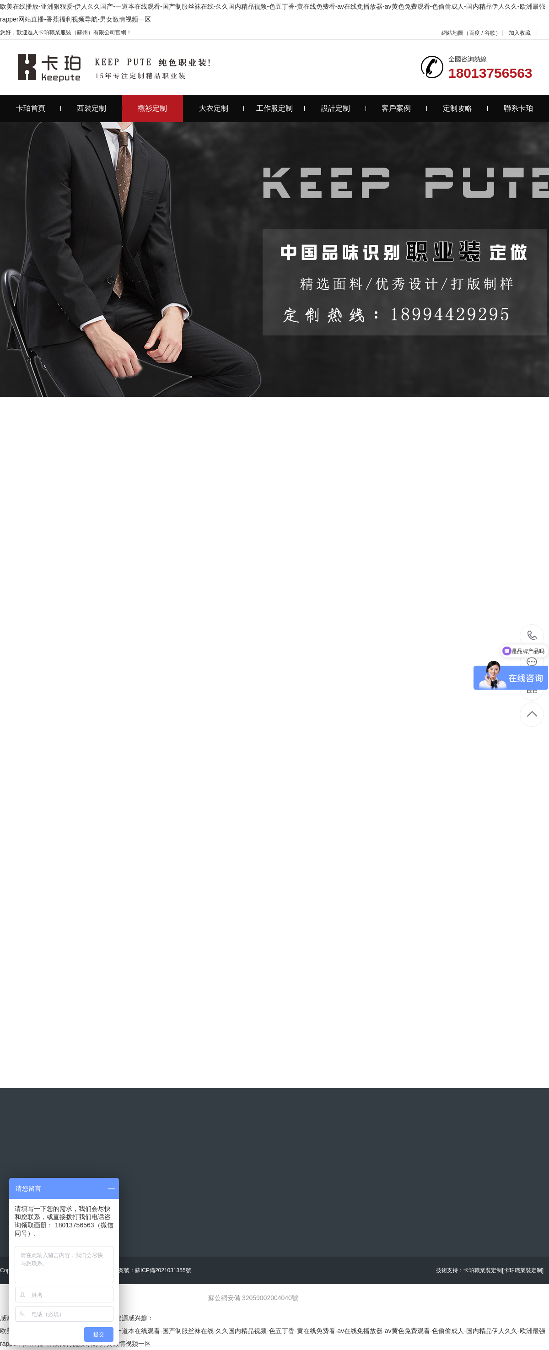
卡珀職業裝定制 (482, 1270)
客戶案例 (404, 108)
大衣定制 (221, 108)
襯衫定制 (152, 108)
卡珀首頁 (38, 108)
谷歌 (489, 33)
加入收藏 (520, 33)
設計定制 (343, 108)
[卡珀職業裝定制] (523, 1270)
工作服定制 (280, 108)
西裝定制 (99, 108)
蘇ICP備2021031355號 (163, 1270)
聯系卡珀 (518, 108)
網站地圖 (452, 33)
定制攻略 (465, 108)
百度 (474, 33)
